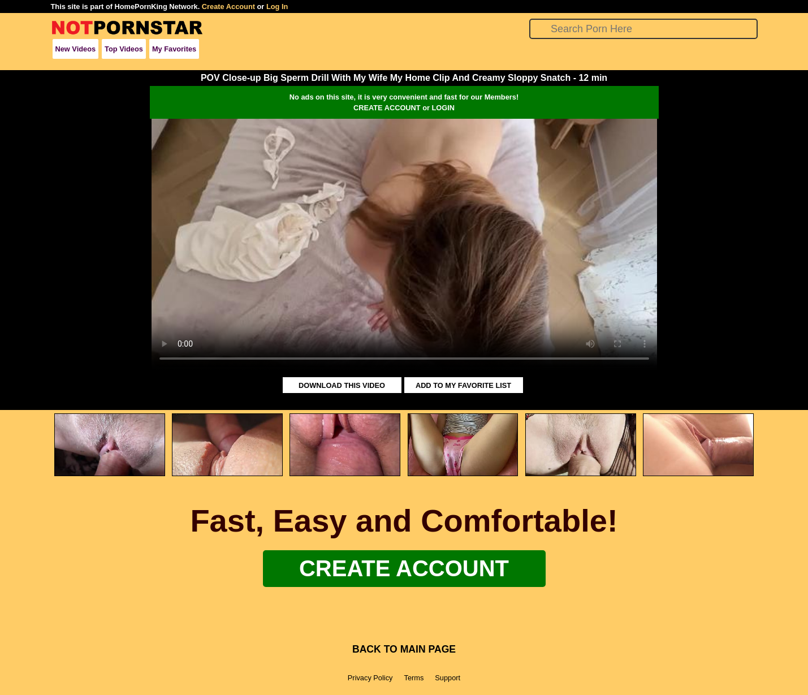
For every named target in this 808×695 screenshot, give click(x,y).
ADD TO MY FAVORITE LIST (463, 385)
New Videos (75, 49)
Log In (277, 6)
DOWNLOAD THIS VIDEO (342, 385)
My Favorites (174, 49)
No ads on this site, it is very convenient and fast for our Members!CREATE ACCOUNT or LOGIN (404, 102)
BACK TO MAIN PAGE (404, 649)
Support (447, 678)
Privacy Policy (370, 678)
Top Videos (124, 49)
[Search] (643, 29)
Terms (414, 678)
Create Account (228, 6)
